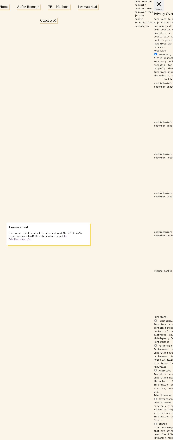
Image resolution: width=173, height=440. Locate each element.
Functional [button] (161, 317)
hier (142, 15)
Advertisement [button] (163, 395)
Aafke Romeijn (28, 7)
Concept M (48, 20)
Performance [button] (161, 342)
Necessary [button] (160, 50)
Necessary (164, 54)
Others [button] (158, 420)
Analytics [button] (160, 367)
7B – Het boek (58, 7)
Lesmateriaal (87, 7)
